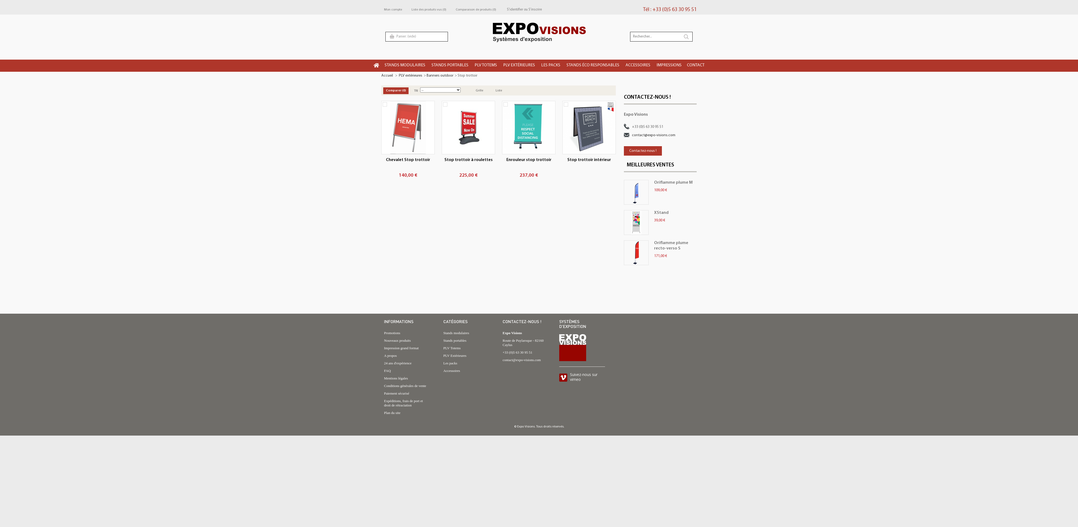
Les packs (450, 363)
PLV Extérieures (455, 356)
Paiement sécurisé (396, 393)
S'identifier (515, 9)
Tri (416, 91)
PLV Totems (452, 348)
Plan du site (392, 413)
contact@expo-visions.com (653, 135)
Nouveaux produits (397, 340)
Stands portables (455, 340)
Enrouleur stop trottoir (528, 160)
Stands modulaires (456, 333)
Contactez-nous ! (643, 151)
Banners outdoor (440, 76)
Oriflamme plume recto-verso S (671, 246)
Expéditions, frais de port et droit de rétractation (403, 403)
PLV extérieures (410, 76)
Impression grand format (401, 348)
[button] (405, 66)
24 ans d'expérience (398, 363)
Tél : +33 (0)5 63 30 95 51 (670, 9)
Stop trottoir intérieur (589, 160)
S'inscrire (535, 9)
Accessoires (451, 371)
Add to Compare (384, 104)
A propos (390, 356)
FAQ (387, 371)
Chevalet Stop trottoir (408, 160)
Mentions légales (396, 378)
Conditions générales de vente (405, 386)
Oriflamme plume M (673, 182)
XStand (661, 213)
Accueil (387, 76)
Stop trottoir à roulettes (468, 160)
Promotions (392, 333)
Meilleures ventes (650, 165)
